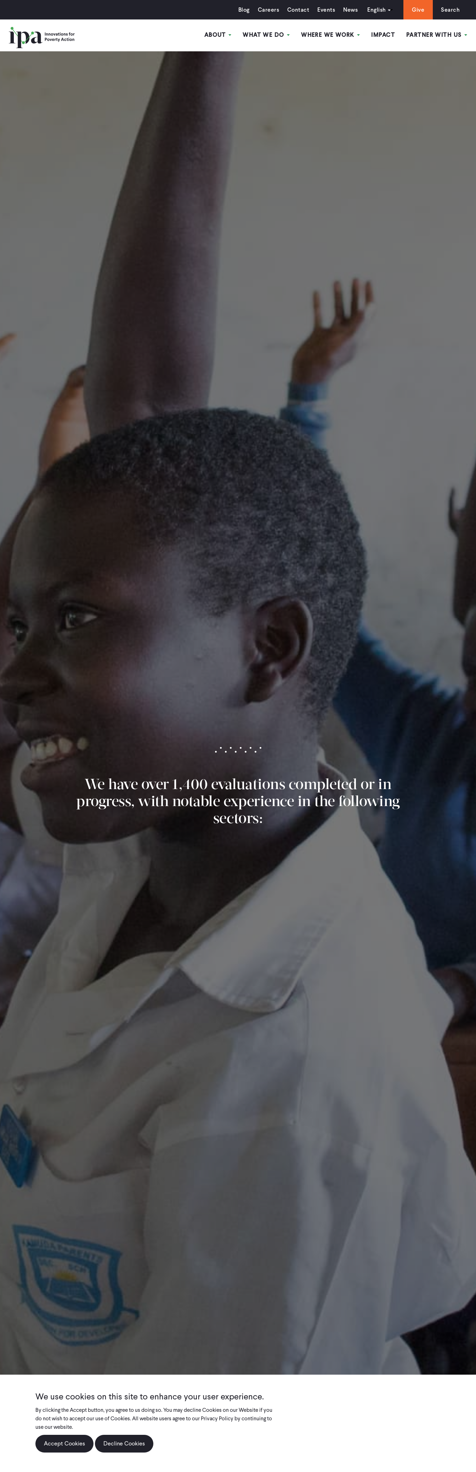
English (376, 9)
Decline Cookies (124, 1444)
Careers (268, 9)
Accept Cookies (64, 1444)
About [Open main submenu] (218, 35)
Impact (383, 35)
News (350, 9)
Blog (244, 9)
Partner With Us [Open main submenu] (436, 35)
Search (450, 9)
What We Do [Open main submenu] (266, 35)
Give (418, 9)
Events (326, 9)
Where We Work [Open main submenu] (330, 35)
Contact (298, 9)
